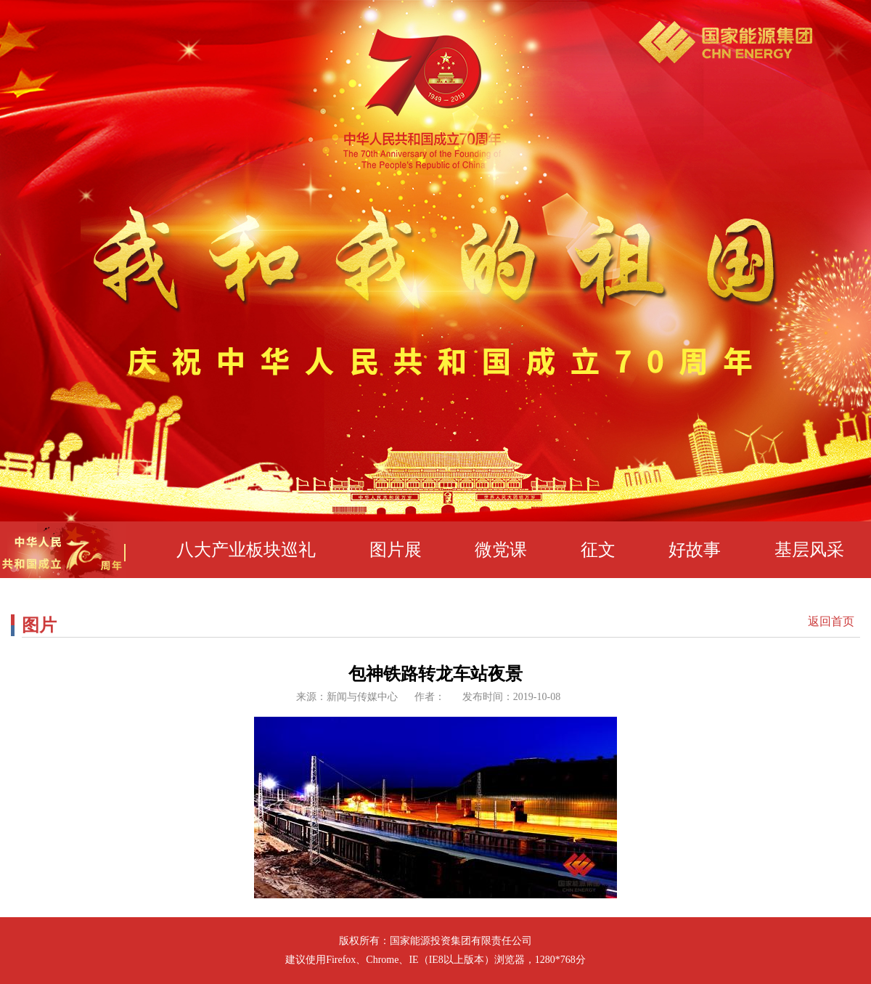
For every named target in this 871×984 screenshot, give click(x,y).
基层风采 (809, 549)
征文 (598, 549)
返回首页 (831, 621)
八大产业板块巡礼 (246, 549)
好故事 (694, 549)
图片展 (395, 549)
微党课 (501, 549)
